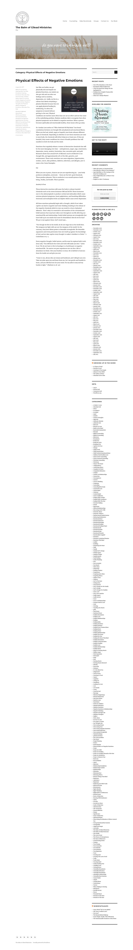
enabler (95, 542)
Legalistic (95, 679)
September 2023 (97, 246)
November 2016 (97, 331)
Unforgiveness (97, 867)
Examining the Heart (99, 545)
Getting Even (96, 583)
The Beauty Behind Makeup (100, 915)
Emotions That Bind (98, 540)
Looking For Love (98, 684)
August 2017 (96, 315)
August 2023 (96, 247)
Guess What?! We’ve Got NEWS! (101, 909)
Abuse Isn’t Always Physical (100, 95)
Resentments (97, 787)
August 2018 (96, 294)
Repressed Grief (97, 785)
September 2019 (97, 271)
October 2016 (96, 333)
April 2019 (96, 279)
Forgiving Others (97, 576)
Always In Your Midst (99, 372)
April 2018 (96, 301)
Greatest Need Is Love (99, 602)
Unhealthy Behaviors (99, 871)
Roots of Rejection (98, 796)
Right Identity (97, 789)
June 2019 (96, 276)
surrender (96, 828)
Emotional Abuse (97, 519)
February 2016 (97, 347)
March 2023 (96, 251)
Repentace (96, 778)
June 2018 (96, 297)
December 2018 (97, 287)
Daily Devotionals (85, 21)
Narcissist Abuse (97, 698)
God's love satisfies (98, 593)
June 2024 (96, 239)
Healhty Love (96, 616)
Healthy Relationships (99, 647)
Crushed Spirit (97, 494)
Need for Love (97, 700)
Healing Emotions (98, 624)
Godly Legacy (96, 595)
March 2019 (96, 281)
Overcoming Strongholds (100, 732)
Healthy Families (97, 643)
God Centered (97, 584)
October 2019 (96, 269)
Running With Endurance (100, 798)
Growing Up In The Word (105, 363)
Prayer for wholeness (99, 755)
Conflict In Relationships (100, 474)
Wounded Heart (25, 132)
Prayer (95, 748)
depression (96, 506)
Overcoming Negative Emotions (101, 728)
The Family (96, 833)
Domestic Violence (98, 513)
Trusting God (97, 855)
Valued (95, 879)
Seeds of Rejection (98, 805)
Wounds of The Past (98, 897)
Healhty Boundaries (98, 615)
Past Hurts (96, 739)
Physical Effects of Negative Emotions (49, 80)
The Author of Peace (98, 373)
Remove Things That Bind (100, 776)
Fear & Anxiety (19, 96)
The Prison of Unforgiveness (101, 837)
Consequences (97, 478)
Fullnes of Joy (97, 577)
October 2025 (97, 231)
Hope (94, 657)
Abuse (95, 408)
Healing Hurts (97, 629)
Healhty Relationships (99, 618)
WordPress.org (97, 393)
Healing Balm (97, 622)
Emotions (96, 536)
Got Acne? (96, 913)
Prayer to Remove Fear (99, 757)
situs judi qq (96, 170)
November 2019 (97, 267)
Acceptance (96, 410)
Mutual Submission (98, 696)
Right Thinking (97, 791)
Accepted (95, 412)
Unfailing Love (97, 865)
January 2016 (96, 349)
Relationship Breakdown (100, 766)
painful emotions (98, 735)
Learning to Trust (98, 675)
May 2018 (95, 299)
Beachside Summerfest (99, 430)
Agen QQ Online (97, 172)
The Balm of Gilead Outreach (101, 831)
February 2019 (97, 283)
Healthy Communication (100, 641)
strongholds (96, 824)
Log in (95, 387)
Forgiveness (96, 572)
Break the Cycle (97, 442)
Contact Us (105, 21)
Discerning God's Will (99, 510)
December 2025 (97, 228)
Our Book (114, 21)
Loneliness (96, 682)
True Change (96, 844)
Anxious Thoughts (98, 417)
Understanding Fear (98, 863)
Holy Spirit (96, 655)
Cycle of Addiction (98, 496)
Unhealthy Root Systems (100, 876)
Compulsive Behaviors (99, 471)
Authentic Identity (98, 421)
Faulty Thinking (97, 560)
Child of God (96, 449)
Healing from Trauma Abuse (101, 627)
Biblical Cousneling (98, 435)
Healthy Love (96, 645)
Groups (96, 21)
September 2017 (97, 313)
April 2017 (96, 322)
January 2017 (96, 327)
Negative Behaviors (98, 705)
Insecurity (96, 666)
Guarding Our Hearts (98, 608)
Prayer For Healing (98, 751)
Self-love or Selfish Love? (100, 911)
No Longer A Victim (98, 721)
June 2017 (96, 319)
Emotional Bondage (98, 522)
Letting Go (96, 680)
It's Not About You (98, 670)
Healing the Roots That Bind (101, 638)
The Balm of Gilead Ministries (34, 27)
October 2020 (97, 262)
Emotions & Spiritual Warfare (101, 538)
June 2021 (96, 255)
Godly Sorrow (97, 597)
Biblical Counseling (21, 89)
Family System (97, 556)
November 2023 (97, 242)
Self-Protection (97, 808)
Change (95, 448)
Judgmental (96, 671)
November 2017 (97, 310)
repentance (96, 780)
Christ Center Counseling (100, 456)
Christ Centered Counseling (100, 458)
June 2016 (96, 340)
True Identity (96, 847)
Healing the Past (97, 636)
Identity (95, 664)
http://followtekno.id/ (99, 175)
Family (95, 549)
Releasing (96, 771)
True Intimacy (97, 849)
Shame (95, 812)
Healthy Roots (97, 648)
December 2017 (97, 308)
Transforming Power (99, 840)
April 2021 (96, 256)
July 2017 (95, 317)
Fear (28, 94)
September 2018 (97, 292)
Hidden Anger (97, 652)
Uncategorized (97, 862)
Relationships (97, 769)
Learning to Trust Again (99, 370)
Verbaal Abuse (97, 881)
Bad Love (95, 424)
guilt (94, 609)
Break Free (96, 440)
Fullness (95, 579)
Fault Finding (97, 558)
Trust (94, 853)
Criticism (95, 492)
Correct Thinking (98, 481)
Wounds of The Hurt (98, 895)
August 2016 (96, 336)
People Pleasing (97, 741)
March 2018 (96, 303)
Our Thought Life (98, 723)
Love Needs (96, 687)
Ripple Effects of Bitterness (100, 792)
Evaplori (95, 179)
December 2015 (97, 351)
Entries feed (96, 389)
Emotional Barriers (98, 520)
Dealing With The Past (22, 91)
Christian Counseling (99, 460)
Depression (19, 125)
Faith (94, 547)
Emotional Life (97, 528)
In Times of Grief (97, 366)
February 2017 (97, 326)
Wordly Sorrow (97, 890)
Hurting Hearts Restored (100, 663)
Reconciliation (97, 760)
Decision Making (97, 503)
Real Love (95, 759)
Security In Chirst (98, 803)
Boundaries (96, 439)
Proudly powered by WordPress (41, 942)
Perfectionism (97, 744)
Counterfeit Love (97, 488)
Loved (95, 689)
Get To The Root (97, 581)
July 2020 (95, 263)
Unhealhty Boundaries (99, 869)
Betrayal (95, 432)
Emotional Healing (21, 93)
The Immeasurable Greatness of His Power (104, 918)
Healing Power (97, 631)
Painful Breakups (97, 734)
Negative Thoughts (98, 714)
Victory (95, 885)
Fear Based (96, 565)
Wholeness (96, 888)
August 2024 (96, 237)
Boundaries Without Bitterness (101, 86)
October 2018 (96, 290)
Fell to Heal (96, 567)
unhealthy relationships (99, 874)
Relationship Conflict (99, 767)
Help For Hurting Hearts (99, 650)
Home (65, 21)
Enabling (95, 544)
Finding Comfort (97, 570)
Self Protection (97, 807)
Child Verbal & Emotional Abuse (101, 453)
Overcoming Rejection (99, 730)
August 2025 (96, 233)
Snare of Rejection (98, 815)
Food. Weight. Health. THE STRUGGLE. (103, 917)
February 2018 (97, 304)
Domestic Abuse (97, 512)
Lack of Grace (97, 673)
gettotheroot (26, 127)
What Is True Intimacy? (108, 170)
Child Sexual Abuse (98, 451)
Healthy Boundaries (98, 639)
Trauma (95, 842)
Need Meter (96, 702)
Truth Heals (96, 860)
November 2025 (97, 230)
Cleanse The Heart (98, 464)
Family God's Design (98, 551)
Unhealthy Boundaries (99, 872)
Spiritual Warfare (97, 817)
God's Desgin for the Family (100, 586)
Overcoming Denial (98, 725)
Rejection (95, 764)
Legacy (95, 677)
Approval (95, 419)
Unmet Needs (97, 878)
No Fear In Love (97, 719)
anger (94, 414)
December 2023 (97, 240)
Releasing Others (97, 775)
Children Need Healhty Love (100, 455)
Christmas (96, 462)
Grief (94, 604)
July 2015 (95, 354)
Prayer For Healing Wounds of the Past (103, 753)
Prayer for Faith (97, 750)
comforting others (98, 467)
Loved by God (97, 691)
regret (95, 762)
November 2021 (97, 253)
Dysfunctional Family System (101, 515)
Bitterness (96, 437)
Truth (94, 858)
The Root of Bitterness (99, 839)
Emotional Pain (108, 168)
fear (21, 127)
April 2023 (96, 249)
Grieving (95, 606)
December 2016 (97, 329)
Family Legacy (97, 552)
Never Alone (96, 718)
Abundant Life (97, 407)
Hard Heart (96, 611)
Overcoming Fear (98, 727)
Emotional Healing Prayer (100, 526)
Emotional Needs (97, 529)
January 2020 (96, 265)
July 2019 (95, 274)
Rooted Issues (97, 794)
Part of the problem (98, 737)
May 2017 (95, 320)
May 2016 (95, 342)
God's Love (96, 592)
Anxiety (95, 416)
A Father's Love (97, 405)
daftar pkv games (98, 168)
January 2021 (96, 258)
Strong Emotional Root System (101, 823)
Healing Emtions (97, 625)
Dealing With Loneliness (100, 499)
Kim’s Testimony (104, 179)
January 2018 (96, 306)
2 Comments (19, 135)
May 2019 (95, 278)
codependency (97, 465)
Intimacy (95, 668)
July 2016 (95, 338)
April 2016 (96, 343)
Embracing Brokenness (99, 517)
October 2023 (96, 244)
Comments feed (97, 391)
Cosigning (96, 483)
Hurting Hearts (97, 661)
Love (94, 686)
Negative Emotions (21, 129)
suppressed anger (98, 826)
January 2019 (96, 285)
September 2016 (97, 335)
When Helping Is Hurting (100, 887)
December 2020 (97, 260)
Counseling (73, 21)
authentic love (97, 423)
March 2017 (96, 324)
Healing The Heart (98, 634)
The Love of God (97, 835)
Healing (95, 620)
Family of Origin (97, 554)
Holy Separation (97, 654)
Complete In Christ (98, 469)
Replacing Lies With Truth (100, 783)
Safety (95, 799)
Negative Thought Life (99, 712)
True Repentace (97, 851)
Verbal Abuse (96, 883)
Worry (95, 892)
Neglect (95, 716)
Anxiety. (26, 120)
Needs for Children (98, 703)
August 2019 (96, 272)
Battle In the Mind (98, 428)
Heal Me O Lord (97, 368)
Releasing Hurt (97, 773)
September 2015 (97, 352)
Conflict (95, 472)
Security (95, 801)
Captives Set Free (97, 446)
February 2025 (97, 235)
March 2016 (96, 345)
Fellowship (96, 568)
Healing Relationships (99, 632)
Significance (96, 814)
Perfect (95, 743)
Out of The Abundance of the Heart (102, 85)
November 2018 (97, 288)
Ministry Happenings (99, 695)
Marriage (95, 693)
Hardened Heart (97, 613)
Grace (94, 599)
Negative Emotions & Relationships (102, 709)
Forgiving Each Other (99, 574)
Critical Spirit (96, 490)
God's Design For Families (100, 590)
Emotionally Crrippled (99, 535)
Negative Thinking (98, 711)
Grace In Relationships (99, 600)
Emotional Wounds (21, 94)
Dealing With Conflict (99, 497)
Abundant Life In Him (99, 375)
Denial (95, 504)
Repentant (96, 782)
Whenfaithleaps (101, 906)
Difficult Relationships (99, 508)
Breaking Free (97, 444)
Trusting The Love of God (100, 856)
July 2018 (95, 295)
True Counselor (97, 846)
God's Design (97, 588)
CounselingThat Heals (99, 487)
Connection (96, 476)
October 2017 (96, 311)
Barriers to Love (97, 426)
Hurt (94, 659)
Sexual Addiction (97, 810)
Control (95, 480)
